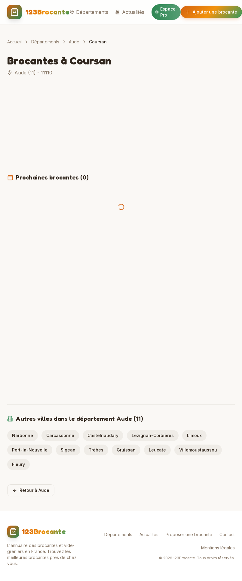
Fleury (18, 464)
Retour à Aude (30, 490)
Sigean (68, 449)
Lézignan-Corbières (153, 435)
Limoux (194, 435)
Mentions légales (218, 547)
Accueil (14, 41)
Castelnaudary (102, 435)
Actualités (129, 12)
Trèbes (96, 449)
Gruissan (126, 449)
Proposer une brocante (189, 534)
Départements (88, 12)
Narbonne (22, 435)
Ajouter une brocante (211, 11)
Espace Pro (165, 11)
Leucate (157, 449)
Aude (74, 41)
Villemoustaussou (198, 449)
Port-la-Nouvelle (29, 449)
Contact (227, 534)
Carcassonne (60, 435)
